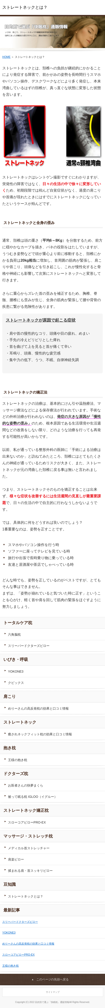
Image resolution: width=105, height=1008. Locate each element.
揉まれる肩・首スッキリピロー (30, 870)
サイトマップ (53, 992)
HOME (6, 57)
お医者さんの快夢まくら (25, 785)
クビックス (16, 683)
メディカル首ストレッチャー (29, 848)
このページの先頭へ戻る (52, 979)
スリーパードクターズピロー (29, 646)
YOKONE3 (16, 671)
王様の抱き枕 (17, 760)
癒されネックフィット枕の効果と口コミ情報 (40, 734)
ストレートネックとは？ (24, 7)
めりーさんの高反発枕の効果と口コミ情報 (38, 708)
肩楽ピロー (16, 859)
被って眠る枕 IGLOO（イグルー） (32, 796)
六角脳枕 (14, 634)
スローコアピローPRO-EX (27, 822)
